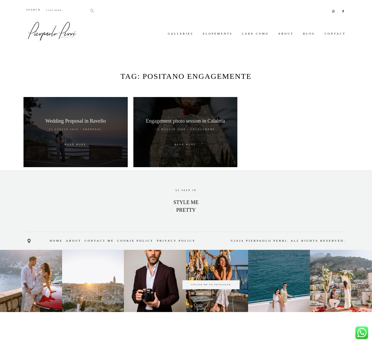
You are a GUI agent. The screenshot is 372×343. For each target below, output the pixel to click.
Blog (309, 33)
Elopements (218, 33)
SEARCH (33, 10)
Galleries (181, 33)
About (286, 33)
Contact (335, 33)
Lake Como (255, 33)
